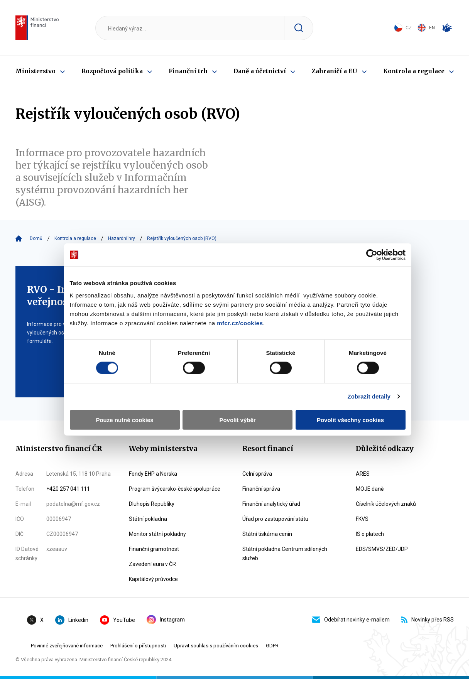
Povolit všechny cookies (350, 419)
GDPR (272, 646)
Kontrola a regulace (414, 71)
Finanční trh (188, 71)
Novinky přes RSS (427, 620)
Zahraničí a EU (334, 71)
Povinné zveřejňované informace (67, 646)
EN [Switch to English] (426, 28)
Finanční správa (261, 489)
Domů (36, 238)
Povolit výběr (237, 419)
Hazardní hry (121, 238)
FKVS (362, 519)
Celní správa (257, 474)
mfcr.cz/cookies (240, 322)
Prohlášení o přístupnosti (138, 646)
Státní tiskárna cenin (267, 534)
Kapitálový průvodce (153, 579)
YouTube (117, 620)
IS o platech (370, 534)
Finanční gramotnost (154, 549)
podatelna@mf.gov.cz (73, 504)
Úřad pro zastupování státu (275, 519)
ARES (363, 474)
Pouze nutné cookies (124, 419)
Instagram (166, 619)
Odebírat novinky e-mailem (351, 620)
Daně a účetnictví (259, 71)
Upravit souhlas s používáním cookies (216, 646)
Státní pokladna (148, 519)
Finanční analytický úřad (271, 504)
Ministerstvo (35, 71)
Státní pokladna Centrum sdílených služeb (284, 553)
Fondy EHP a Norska (153, 474)
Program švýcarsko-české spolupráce (174, 489)
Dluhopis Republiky (151, 504)
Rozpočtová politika (112, 71)
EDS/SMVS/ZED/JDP (382, 549)
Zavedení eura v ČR (152, 564)
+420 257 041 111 (68, 489)
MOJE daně (370, 489)
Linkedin (71, 620)
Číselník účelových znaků (386, 504)
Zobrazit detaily (368, 396)
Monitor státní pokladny (157, 534)
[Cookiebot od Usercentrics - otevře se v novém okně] (372, 255)
